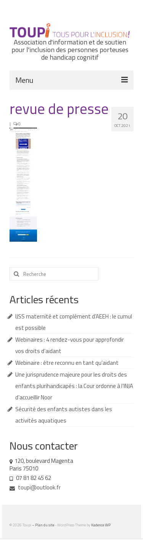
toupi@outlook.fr (35, 487)
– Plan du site (43, 525)
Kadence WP (101, 525)
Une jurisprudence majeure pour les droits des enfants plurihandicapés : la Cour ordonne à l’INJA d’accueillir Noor (74, 386)
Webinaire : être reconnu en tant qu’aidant (67, 362)
